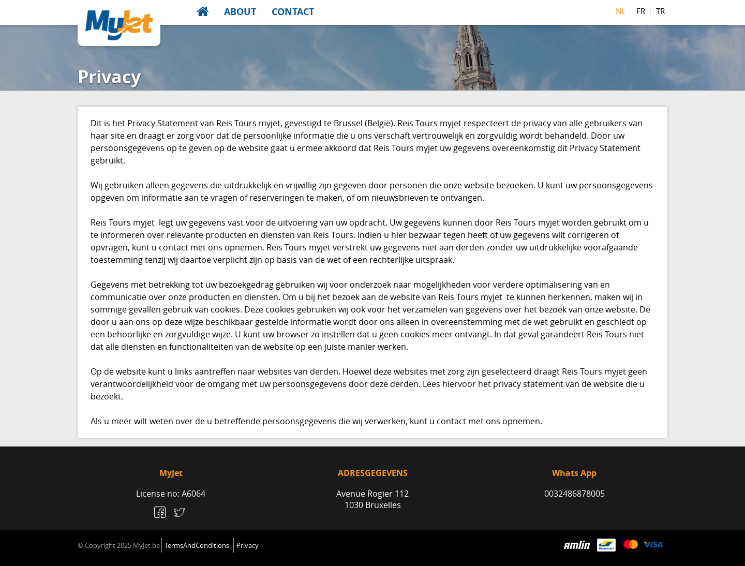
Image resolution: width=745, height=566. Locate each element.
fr (640, 11)
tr (660, 11)
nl (620, 11)
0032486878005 (574, 493)
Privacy (247, 545)
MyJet (119, 25)
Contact (293, 11)
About (240, 11)
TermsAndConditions (197, 545)
